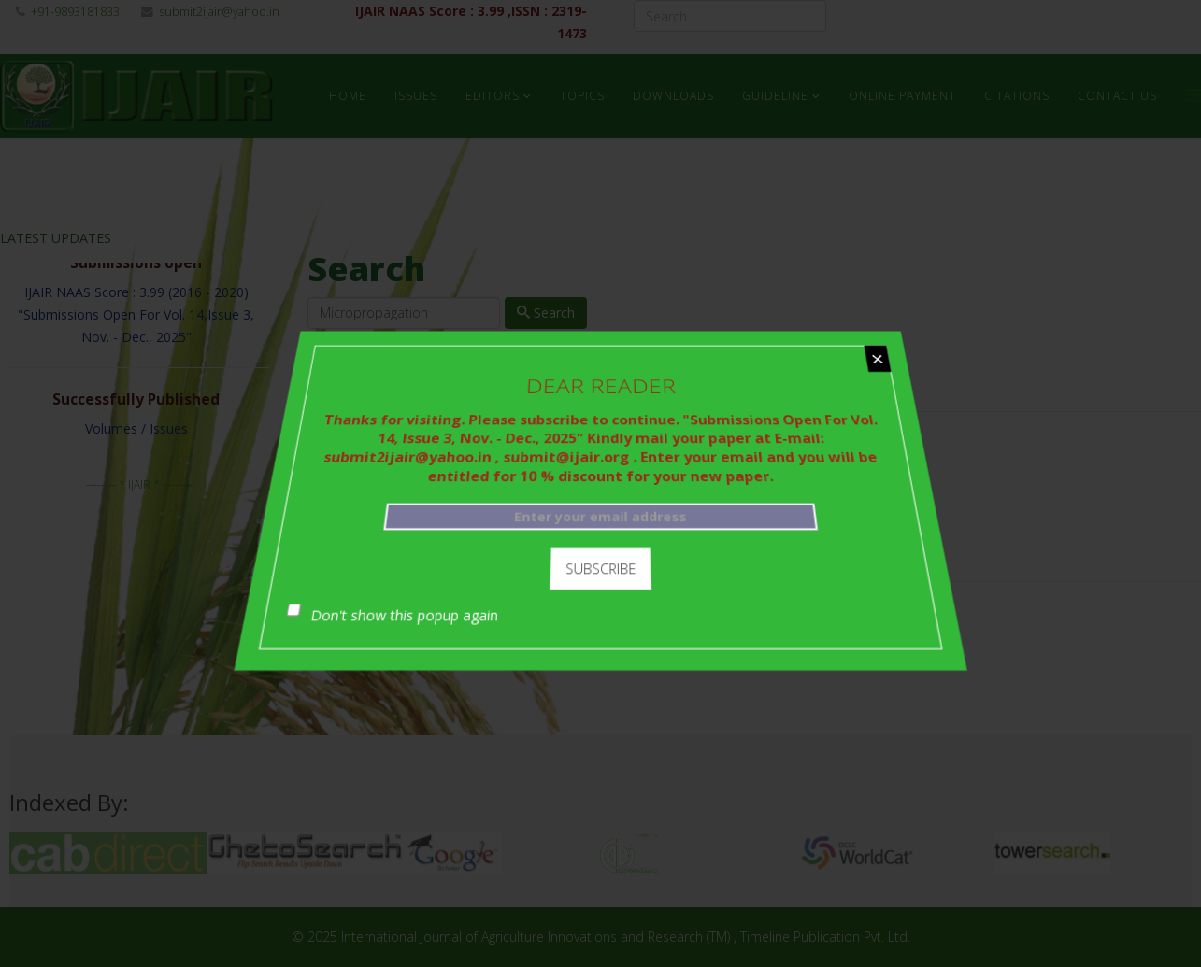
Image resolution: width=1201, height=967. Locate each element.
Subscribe (600, 566)
